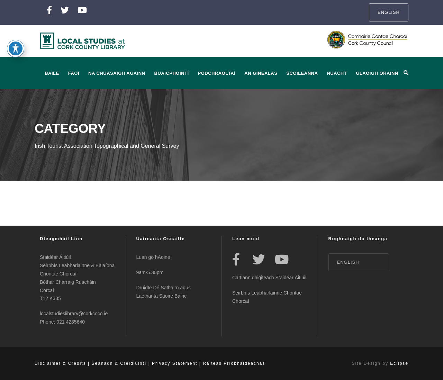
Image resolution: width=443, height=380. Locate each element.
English (389, 12)
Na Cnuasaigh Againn (116, 73)
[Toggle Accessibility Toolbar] (15, 44)
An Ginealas (260, 73)
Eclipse (399, 363)
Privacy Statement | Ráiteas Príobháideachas (208, 363)
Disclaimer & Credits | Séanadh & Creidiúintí (90, 363)
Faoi (73, 73)
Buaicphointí (171, 73)
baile (52, 73)
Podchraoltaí (217, 73)
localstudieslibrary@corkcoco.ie (74, 313)
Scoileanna (302, 73)
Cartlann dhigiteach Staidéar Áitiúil (269, 277)
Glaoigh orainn (377, 73)
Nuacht (337, 73)
